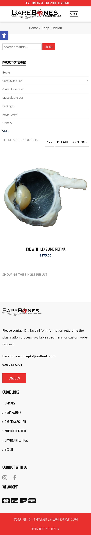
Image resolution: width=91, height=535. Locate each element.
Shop (45, 28)
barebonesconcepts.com (63, 519)
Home (33, 28)
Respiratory (9, 114)
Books (6, 72)
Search (49, 47)
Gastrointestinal (12, 89)
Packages (8, 106)
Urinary (7, 123)
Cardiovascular (12, 81)
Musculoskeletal (13, 97)
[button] (4, 35)
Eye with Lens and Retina (45, 249)
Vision (6, 131)
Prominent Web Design (45, 529)
